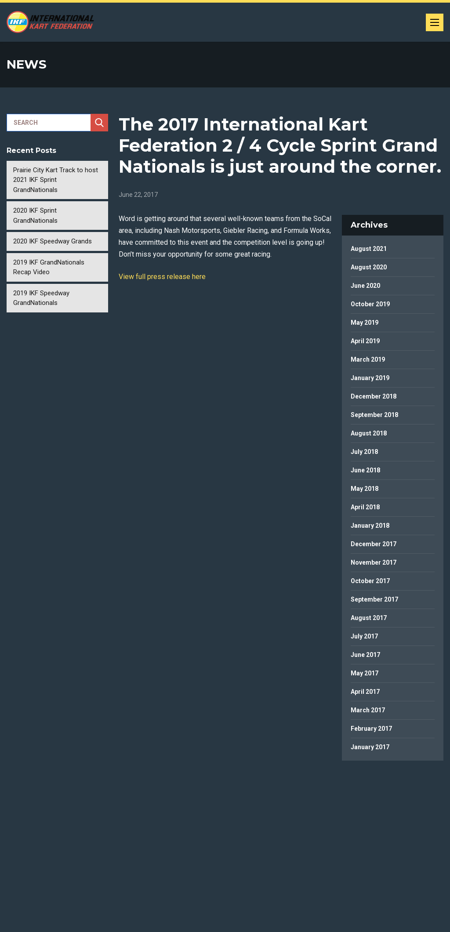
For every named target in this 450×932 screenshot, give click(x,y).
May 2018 (364, 488)
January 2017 (370, 747)
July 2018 (364, 451)
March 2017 (368, 710)
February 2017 (371, 728)
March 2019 (368, 359)
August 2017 (369, 617)
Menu (436, 19)
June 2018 (365, 470)
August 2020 (369, 267)
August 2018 (369, 433)
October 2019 (370, 304)
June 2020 (365, 285)
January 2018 (370, 525)
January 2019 (370, 377)
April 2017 (365, 691)
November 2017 (373, 562)
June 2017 (365, 654)
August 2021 (369, 248)
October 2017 (370, 580)
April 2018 (365, 507)
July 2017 (364, 636)
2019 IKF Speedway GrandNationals (41, 298)
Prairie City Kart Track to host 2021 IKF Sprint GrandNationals (55, 180)
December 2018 (373, 396)
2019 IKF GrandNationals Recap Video (48, 267)
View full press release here (162, 276)
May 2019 (364, 322)
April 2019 (365, 341)
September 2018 (374, 414)
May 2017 (364, 673)
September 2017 (374, 599)
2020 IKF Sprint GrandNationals (35, 216)
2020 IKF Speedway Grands (52, 241)
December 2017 (373, 544)
